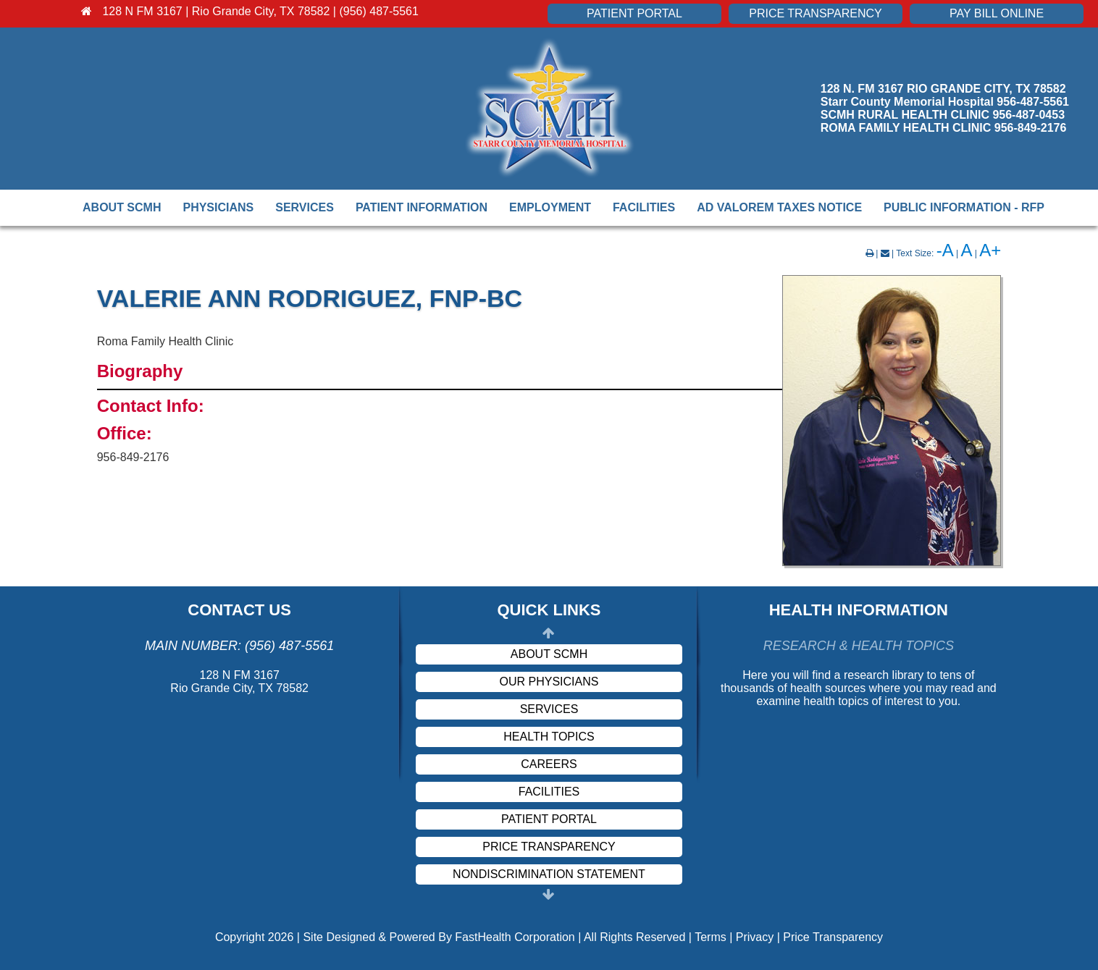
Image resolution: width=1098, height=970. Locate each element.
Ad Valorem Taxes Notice (779, 207)
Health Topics (548, 736)
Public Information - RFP (964, 207)
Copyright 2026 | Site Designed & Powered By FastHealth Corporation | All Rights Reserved (450, 937)
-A (945, 250)
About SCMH (122, 207)
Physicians (218, 207)
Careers (549, 764)
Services (304, 207)
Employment (550, 207)
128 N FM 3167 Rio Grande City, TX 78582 (239, 681)
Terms (710, 937)
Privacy (755, 937)
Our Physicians (549, 681)
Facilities (644, 207)
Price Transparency (815, 13)
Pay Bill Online (997, 13)
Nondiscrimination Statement (549, 874)
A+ (990, 250)
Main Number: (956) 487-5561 (239, 645)
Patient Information (421, 207)
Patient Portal (634, 13)
